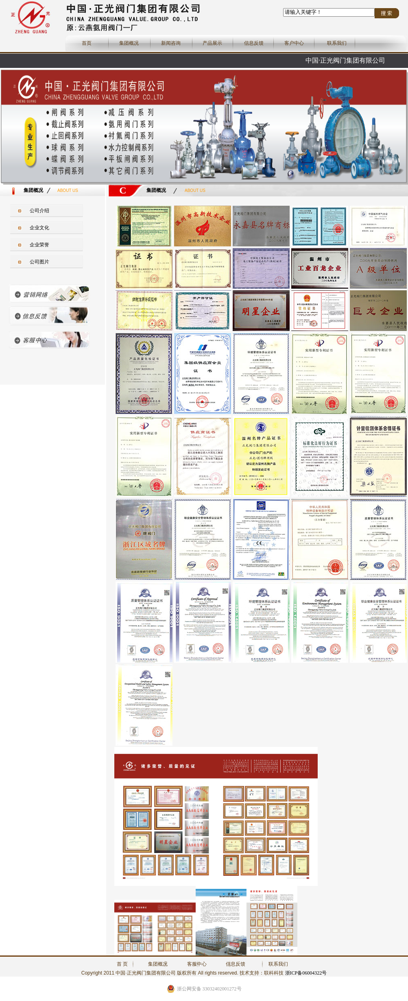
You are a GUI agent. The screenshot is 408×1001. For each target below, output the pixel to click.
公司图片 (39, 262)
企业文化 (39, 228)
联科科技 (274, 973)
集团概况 (129, 43)
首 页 (122, 964)
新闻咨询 (171, 43)
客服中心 (197, 964)
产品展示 (212, 43)
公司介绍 (39, 210)
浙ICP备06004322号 (306, 973)
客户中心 (294, 43)
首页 (87, 43)
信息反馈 (254, 43)
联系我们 (337, 43)
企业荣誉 (39, 245)
